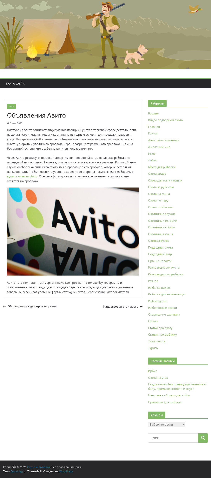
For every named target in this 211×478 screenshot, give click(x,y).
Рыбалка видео (159, 288)
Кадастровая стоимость (123, 306)
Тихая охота (156, 341)
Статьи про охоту (160, 328)
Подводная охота (160, 247)
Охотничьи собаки (161, 227)
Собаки (153, 321)
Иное (11, 106)
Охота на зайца (159, 194)
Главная (154, 127)
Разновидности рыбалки (166, 274)
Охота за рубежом (161, 187)
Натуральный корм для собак (169, 395)
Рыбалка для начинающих (167, 294)
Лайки (152, 160)
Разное (153, 281)
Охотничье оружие (161, 214)
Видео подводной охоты (165, 120)
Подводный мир (160, 254)
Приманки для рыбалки (165, 402)
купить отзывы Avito (22, 176)
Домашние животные (163, 140)
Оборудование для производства (30, 306)
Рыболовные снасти (162, 308)
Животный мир (159, 147)
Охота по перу (158, 200)
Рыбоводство (157, 301)
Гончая (153, 133)
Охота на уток (158, 377)
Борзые (153, 113)
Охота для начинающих (165, 180)
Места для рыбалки (162, 167)
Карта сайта (15, 83)
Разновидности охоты (164, 267)
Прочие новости (160, 261)
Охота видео (157, 173)
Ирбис (152, 371)
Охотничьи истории (162, 220)
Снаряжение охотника (164, 314)
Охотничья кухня (160, 234)
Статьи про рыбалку (162, 334)
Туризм (153, 348)
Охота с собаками (160, 207)
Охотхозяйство (158, 240)
